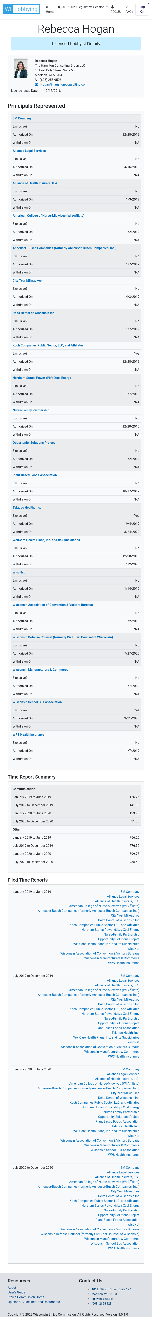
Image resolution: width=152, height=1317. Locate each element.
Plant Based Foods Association (35, 475)
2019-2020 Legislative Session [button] (81, 7)
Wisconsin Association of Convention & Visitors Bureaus (53, 605)
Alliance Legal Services (29, 151)
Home (50, 9)
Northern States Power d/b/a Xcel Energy (42, 378)
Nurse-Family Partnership (31, 410)
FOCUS (116, 9)
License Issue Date (24, 91)
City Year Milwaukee (27, 280)
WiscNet (19, 572)
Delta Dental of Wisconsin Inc (33, 313)
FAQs (129, 9)
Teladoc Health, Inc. (27, 507)
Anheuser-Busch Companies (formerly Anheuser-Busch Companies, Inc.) (64, 248)
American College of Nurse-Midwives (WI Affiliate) (48, 216)
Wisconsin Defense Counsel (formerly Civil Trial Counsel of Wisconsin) (63, 637)
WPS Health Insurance (28, 734)
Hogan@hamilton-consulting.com (61, 84)
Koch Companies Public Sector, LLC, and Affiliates (48, 345)
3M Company (22, 118)
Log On (142, 9)
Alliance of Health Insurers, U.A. (35, 183)
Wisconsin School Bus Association (37, 702)
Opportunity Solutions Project (34, 443)
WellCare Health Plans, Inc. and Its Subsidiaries (46, 540)
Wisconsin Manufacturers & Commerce (40, 670)
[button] (22, 9)
